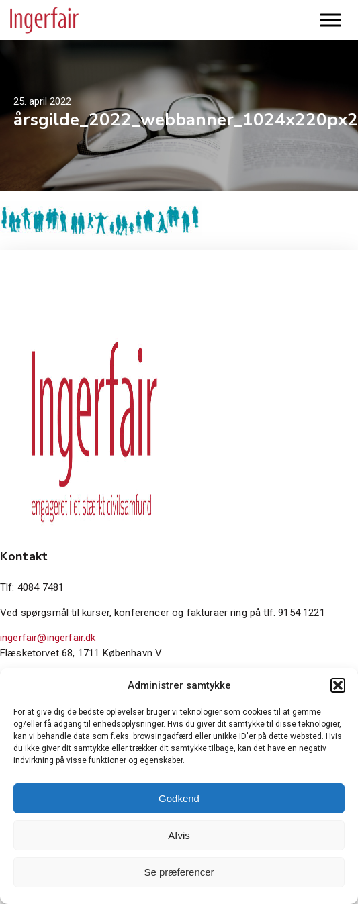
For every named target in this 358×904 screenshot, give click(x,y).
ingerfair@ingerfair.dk (48, 638)
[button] (338, 685)
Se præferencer (179, 872)
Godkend (179, 798)
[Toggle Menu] (330, 19)
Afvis (179, 835)
